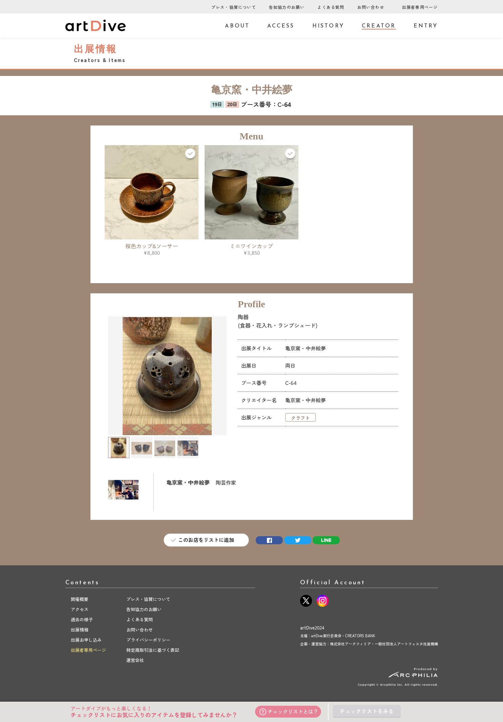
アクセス (79, 609)
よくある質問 (330, 7)
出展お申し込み (86, 640)
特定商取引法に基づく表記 (152, 650)
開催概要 (79, 599)
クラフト (300, 418)
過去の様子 (82, 620)
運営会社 (135, 660)
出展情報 (79, 630)
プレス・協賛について (233, 7)
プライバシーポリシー (148, 640)
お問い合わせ (370, 7)
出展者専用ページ (420, 7)
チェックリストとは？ (289, 711)
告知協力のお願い (287, 7)
